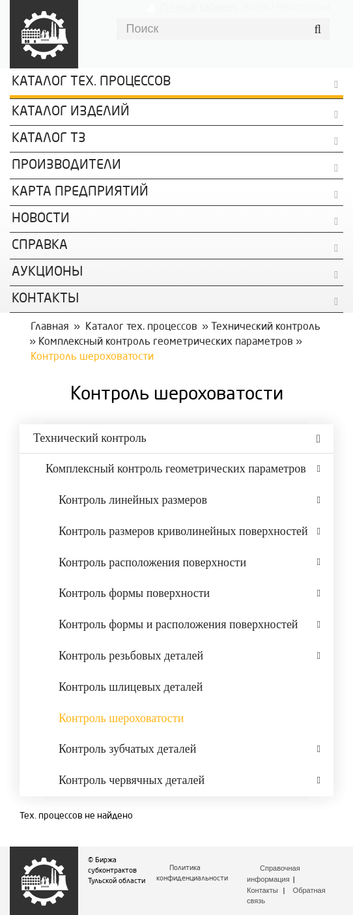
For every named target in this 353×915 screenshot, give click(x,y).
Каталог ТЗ (49, 138)
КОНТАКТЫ (45, 299)
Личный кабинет (199, 6)
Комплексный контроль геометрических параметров (165, 342)
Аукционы (47, 272)
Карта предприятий (80, 192)
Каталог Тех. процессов (91, 82)
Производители (66, 165)
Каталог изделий (71, 112)
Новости (41, 218)
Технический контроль (265, 327)
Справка (40, 245)
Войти (255, 7)
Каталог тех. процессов (141, 327)
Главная (50, 327)
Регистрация (303, 7)
